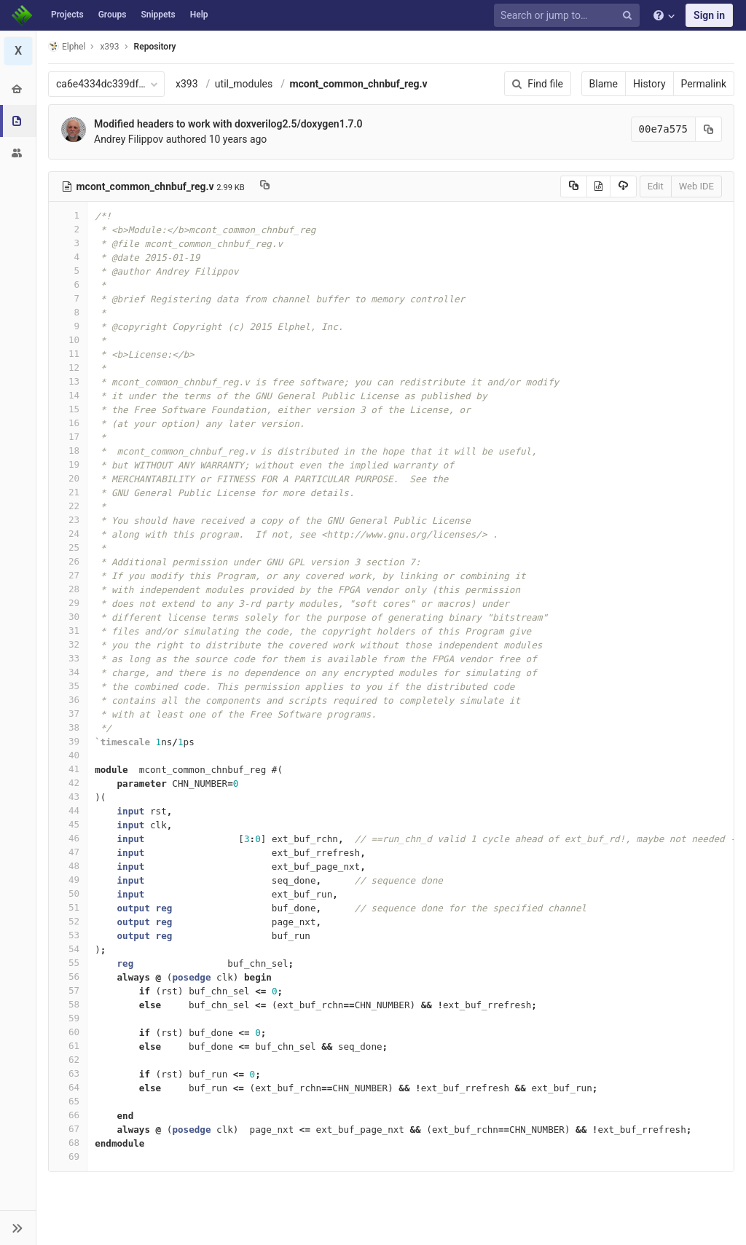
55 (67, 962)
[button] (18, 1227)
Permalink (703, 84)
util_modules (243, 84)
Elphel (66, 46)
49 (67, 879)
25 (67, 547)
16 (67, 422)
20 (67, 478)
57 (67, 990)
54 (67, 948)
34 (67, 672)
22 (67, 505)
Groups (112, 14)
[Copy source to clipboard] (573, 186)
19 (67, 464)
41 (67, 768)
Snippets (158, 14)
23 (67, 519)
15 (67, 409)
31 (67, 630)
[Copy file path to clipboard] (265, 186)
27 (67, 575)
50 (67, 893)
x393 (187, 84)
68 (67, 1142)
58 (67, 1004)
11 (67, 353)
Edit (656, 186)
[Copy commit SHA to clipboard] (709, 129)
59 (67, 1018)
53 (67, 935)
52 (67, 921)
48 (67, 865)
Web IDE (696, 186)
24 (67, 533)
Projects (67, 14)
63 (67, 1073)
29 (67, 602)
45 (67, 824)
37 (67, 713)
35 (67, 685)
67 (67, 1128)
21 (67, 492)
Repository (155, 47)
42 (67, 782)
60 (67, 1031)
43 (67, 796)
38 (67, 727)
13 (67, 381)
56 (67, 976)
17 (67, 436)
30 (67, 616)
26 (67, 561)
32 (67, 644)
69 (67, 1156)
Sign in (709, 15)
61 (67, 1045)
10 (67, 339)
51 (67, 907)
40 (67, 755)
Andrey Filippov (128, 139)
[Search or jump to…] (568, 16)
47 (67, 852)
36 (67, 699)
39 (67, 741)
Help (199, 14)
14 (67, 395)
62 (67, 1059)
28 (67, 589)
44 (67, 810)
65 (67, 1101)
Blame (603, 84)
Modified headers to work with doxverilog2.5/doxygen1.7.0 (228, 124)
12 (67, 367)
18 (67, 450)
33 (67, 658)
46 (67, 838)
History (649, 84)
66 (67, 1114)
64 (67, 1087)
